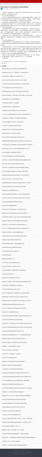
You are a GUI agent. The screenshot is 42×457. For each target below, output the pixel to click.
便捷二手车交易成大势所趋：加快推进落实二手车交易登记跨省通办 (15, 293)
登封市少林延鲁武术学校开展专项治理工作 (10, 251)
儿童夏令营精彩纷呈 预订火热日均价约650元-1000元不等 (13, 407)
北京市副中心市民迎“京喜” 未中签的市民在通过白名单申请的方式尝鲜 (16, 197)
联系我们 (15, 450)
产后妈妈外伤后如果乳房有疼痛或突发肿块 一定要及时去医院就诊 (15, 433)
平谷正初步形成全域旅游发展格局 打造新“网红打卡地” (13, 331)
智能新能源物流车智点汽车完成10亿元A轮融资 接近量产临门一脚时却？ (16, 182)
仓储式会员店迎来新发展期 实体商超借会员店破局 (12, 201)
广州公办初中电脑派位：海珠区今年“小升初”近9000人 (13, 121)
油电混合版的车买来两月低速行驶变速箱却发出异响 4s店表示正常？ (16, 372)
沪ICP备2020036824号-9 (15, 452)
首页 (1, 3)
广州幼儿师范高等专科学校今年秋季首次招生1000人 (12, 87)
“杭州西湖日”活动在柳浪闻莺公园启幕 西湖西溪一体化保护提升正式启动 (16, 422)
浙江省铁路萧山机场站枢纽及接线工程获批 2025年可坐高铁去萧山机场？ (17, 376)
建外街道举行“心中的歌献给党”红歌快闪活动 (11, 277)
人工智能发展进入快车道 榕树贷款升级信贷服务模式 (12, 369)
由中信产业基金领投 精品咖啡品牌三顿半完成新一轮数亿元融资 (15, 171)
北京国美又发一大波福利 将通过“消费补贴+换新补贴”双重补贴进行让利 (16, 159)
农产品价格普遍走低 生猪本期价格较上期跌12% (11, 152)
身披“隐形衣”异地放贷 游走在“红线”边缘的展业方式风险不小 (14, 338)
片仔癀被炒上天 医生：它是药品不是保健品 (11, 441)
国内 (14, 3)
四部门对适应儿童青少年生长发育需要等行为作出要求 (13, 163)
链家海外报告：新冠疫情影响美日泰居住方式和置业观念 (13, 361)
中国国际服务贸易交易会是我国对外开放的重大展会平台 (13, 304)
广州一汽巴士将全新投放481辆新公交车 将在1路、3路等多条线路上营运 (16, 114)
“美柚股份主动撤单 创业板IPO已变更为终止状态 (11, 239)
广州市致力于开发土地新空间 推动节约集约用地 (11, 125)
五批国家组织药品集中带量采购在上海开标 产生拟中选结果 (14, 110)
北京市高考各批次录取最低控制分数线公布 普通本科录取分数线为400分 (16, 315)
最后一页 (5, 63)
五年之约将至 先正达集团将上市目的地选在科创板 (12, 319)
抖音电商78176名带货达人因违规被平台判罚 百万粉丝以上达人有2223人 (16, 300)
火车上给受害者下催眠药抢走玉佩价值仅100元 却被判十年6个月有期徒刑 (17, 388)
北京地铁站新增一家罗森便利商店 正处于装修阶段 (12, 285)
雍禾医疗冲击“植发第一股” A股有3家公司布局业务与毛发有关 (14, 342)
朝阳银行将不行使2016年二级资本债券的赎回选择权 (12, 232)
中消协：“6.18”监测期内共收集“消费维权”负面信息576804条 (14, 308)
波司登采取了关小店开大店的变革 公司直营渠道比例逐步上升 (14, 224)
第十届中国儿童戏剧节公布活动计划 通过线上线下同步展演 (14, 186)
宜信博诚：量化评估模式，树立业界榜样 (10, 350)
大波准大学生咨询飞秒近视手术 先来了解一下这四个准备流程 (14, 80)
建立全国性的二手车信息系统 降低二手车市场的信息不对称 (14, 209)
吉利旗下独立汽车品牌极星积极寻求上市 (10, 190)
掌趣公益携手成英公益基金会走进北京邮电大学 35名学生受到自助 (15, 175)
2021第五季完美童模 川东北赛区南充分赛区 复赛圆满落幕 (14, 270)
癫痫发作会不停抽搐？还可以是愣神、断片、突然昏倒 (13, 429)
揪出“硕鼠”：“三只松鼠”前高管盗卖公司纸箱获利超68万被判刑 (14, 445)
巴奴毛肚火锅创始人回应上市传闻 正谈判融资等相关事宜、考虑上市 (16, 148)
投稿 (23, 450)
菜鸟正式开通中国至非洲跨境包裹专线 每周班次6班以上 (13, 137)
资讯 (7, 3)
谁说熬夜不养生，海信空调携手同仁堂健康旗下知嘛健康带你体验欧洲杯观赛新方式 (19, 437)
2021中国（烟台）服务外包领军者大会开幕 (11, 262)
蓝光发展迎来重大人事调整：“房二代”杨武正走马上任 (13, 76)
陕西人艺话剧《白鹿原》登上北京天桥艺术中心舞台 (12, 178)
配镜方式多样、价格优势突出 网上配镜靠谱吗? (11, 410)
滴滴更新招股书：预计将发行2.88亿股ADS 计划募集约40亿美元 (15, 296)
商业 (17, 3)
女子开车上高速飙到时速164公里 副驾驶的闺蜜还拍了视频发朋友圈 (15, 380)
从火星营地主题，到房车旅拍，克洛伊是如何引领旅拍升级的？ (15, 118)
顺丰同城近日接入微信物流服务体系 (9, 205)
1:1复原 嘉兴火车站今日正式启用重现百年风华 (11, 414)
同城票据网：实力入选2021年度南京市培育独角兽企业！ (13, 391)
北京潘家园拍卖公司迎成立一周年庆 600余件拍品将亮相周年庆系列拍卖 (16, 216)
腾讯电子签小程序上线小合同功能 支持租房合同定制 (12, 129)
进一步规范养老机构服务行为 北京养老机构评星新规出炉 (13, 156)
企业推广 (26, 450)
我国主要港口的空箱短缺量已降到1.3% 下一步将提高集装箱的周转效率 (16, 334)
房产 (1, 8)
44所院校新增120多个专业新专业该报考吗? (11, 99)
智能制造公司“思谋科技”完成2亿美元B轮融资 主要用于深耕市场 (15, 220)
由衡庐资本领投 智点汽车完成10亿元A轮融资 (11, 133)
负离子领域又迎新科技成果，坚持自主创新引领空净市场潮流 (14, 403)
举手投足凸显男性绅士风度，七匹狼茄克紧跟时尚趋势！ (13, 243)
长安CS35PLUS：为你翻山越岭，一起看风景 (11, 353)
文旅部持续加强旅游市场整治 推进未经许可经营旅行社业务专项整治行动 (16, 140)
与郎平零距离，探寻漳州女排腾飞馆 (9, 357)
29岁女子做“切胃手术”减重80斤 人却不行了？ (11, 426)
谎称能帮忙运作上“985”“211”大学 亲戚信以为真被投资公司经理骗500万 (16, 395)
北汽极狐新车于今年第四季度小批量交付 (10, 312)
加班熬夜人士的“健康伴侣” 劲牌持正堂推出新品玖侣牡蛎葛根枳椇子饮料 (16, 281)
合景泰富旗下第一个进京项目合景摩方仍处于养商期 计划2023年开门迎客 (17, 323)
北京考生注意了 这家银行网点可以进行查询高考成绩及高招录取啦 (15, 167)
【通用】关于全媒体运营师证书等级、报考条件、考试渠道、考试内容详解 (17, 418)
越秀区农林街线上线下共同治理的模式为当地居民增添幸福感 (14, 68)
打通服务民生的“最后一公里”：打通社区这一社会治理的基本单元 (15, 61)
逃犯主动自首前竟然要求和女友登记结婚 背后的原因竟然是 (14, 399)
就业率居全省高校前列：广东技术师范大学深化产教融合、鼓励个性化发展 (17, 95)
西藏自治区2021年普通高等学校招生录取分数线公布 (12, 384)
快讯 (22, 3)
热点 (4, 3)
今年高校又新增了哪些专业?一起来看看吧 (10, 102)
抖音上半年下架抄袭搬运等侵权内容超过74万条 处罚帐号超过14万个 (16, 228)
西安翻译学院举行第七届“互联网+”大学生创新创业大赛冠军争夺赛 (15, 91)
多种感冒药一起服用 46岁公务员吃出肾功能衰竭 (12, 365)
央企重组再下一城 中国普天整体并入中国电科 (11, 346)
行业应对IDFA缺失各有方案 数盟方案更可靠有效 (12, 247)
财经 (12, 3)
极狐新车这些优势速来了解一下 (8, 258)
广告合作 (19, 450)
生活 (20, 3)
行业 (9, 3)
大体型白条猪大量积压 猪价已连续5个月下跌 (11, 289)
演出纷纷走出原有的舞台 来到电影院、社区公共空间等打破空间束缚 (16, 194)
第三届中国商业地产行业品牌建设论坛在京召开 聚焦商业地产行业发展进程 (17, 144)
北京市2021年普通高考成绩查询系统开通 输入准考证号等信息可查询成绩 (17, 327)
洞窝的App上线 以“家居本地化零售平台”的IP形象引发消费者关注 (15, 213)
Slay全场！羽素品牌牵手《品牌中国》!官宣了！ (11, 266)
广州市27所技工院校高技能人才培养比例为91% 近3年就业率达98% (15, 83)
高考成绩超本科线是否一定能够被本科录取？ (11, 106)
